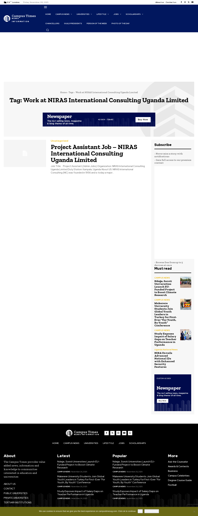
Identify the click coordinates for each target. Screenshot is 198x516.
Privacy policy (152, 511)
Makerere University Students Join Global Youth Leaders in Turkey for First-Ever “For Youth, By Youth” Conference (165, 314)
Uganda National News (166, 350)
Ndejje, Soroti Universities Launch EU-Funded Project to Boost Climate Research (165, 288)
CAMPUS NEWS (162, 278)
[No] (194, 511)
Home (63, 92)
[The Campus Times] (20, 18)
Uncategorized (59, 141)
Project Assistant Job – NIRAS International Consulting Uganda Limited (94, 153)
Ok (140, 511)
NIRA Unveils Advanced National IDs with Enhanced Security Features (164, 360)
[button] (47, 30)
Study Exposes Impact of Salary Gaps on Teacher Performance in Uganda (165, 339)
